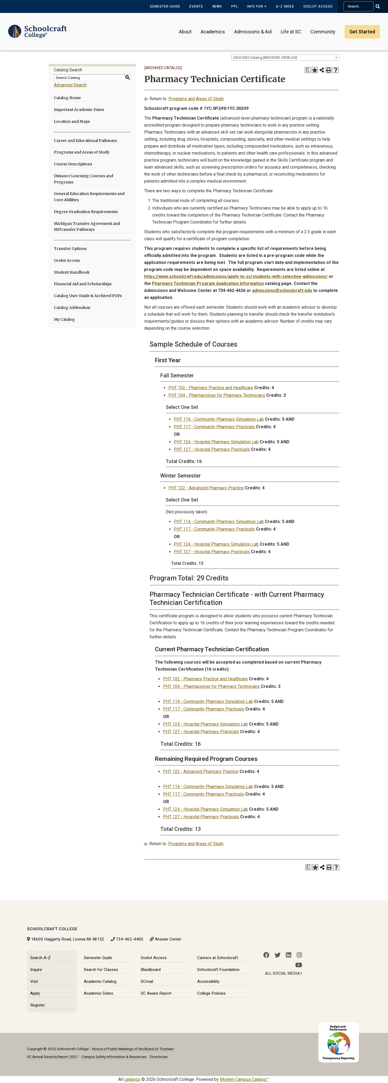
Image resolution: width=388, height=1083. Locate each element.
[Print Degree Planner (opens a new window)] (308, 70)
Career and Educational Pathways (85, 140)
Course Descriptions (73, 164)
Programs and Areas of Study (81, 152)
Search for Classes (101, 969)
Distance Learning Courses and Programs (83, 178)
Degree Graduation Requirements (86, 211)
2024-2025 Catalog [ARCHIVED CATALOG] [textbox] (265, 57)
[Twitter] (277, 955)
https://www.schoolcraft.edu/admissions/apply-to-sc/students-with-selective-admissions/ (236, 276)
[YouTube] (298, 965)
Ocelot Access (318, 6)
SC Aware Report (156, 993)
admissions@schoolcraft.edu (282, 290)
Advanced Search (70, 85)
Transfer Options (70, 248)
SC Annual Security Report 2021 (52, 1056)
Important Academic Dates (79, 109)
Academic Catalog (100, 981)
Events (196, 6)
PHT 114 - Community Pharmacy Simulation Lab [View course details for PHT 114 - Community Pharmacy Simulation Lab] (219, 419)
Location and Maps (72, 121)
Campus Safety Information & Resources (114, 1056)
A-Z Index (285, 6)
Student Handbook (72, 272)
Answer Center (168, 939)
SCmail (147, 981)
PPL (234, 6)
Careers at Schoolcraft (217, 957)
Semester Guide (165, 6)
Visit (34, 981)
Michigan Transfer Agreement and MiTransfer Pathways (87, 226)
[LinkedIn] (288, 955)
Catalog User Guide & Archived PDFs (88, 295)
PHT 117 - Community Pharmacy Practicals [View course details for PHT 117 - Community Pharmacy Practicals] (214, 426)
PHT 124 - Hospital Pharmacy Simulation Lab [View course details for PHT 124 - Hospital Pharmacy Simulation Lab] (216, 441)
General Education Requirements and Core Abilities (89, 196)
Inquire (36, 969)
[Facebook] (266, 955)
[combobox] (285, 57)
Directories (159, 1056)
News (217, 6)
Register (37, 1005)
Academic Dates (98, 993)
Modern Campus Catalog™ (244, 1079)
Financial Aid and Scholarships (83, 283)
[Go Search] (381, 6)
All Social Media (283, 973)
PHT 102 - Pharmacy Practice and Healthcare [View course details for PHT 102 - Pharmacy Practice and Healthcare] (210, 387)
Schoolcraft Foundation (218, 969)
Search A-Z (40, 957)
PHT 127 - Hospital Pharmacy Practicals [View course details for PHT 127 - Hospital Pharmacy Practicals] (212, 449)
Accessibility (208, 981)
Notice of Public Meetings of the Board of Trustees (133, 1049)
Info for (257, 6)
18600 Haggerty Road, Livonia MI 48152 (67, 939)
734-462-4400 (129, 939)
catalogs (132, 1079)
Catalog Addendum (72, 307)
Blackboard (151, 969)
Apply (35, 993)
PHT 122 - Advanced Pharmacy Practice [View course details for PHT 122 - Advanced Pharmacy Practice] (206, 487)
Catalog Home (67, 97)
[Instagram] (299, 955)
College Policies (211, 993)
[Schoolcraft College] (37, 27)
